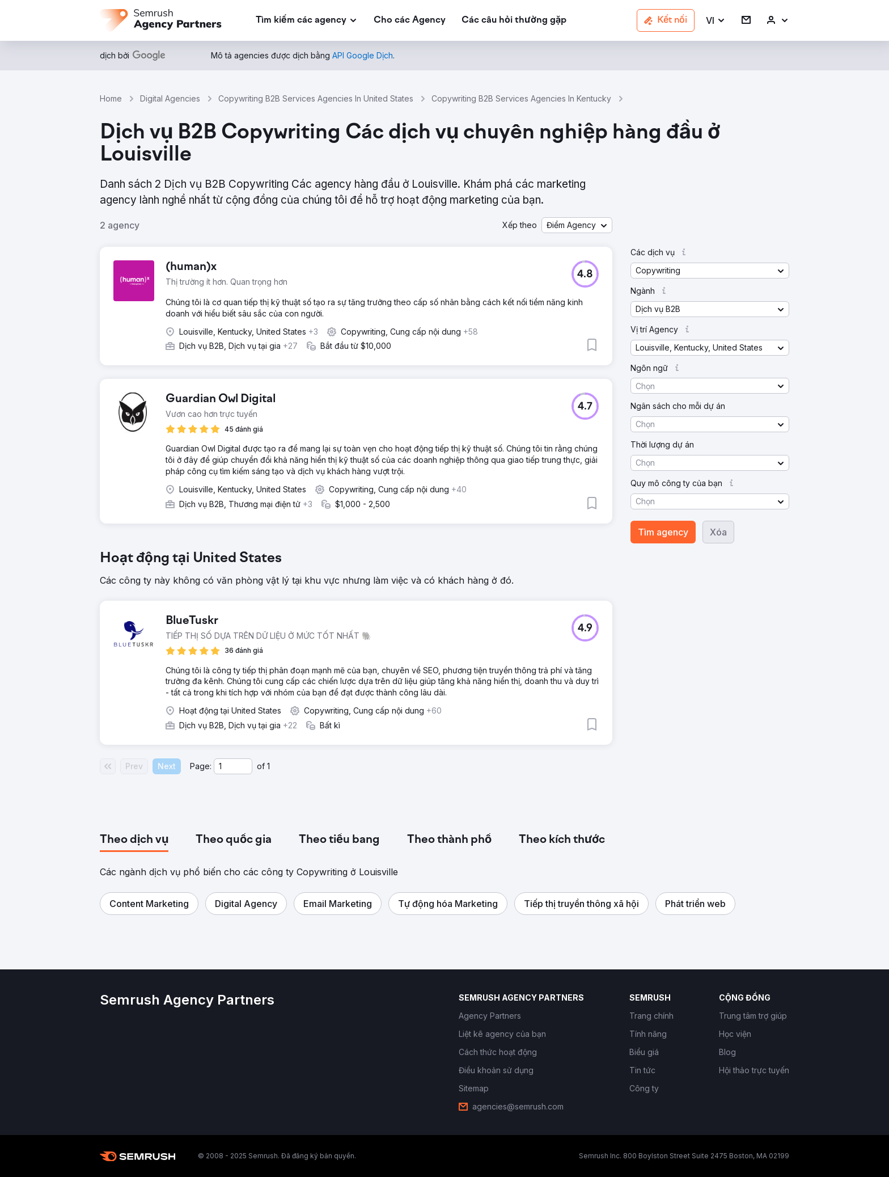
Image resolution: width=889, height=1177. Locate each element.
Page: (200, 766)
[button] (716, 21)
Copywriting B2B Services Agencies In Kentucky (521, 98)
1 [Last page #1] (268, 766)
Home (111, 98)
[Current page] (233, 766)
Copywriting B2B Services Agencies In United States (315, 98)
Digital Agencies (170, 98)
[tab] (134, 840)
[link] (410, 21)
